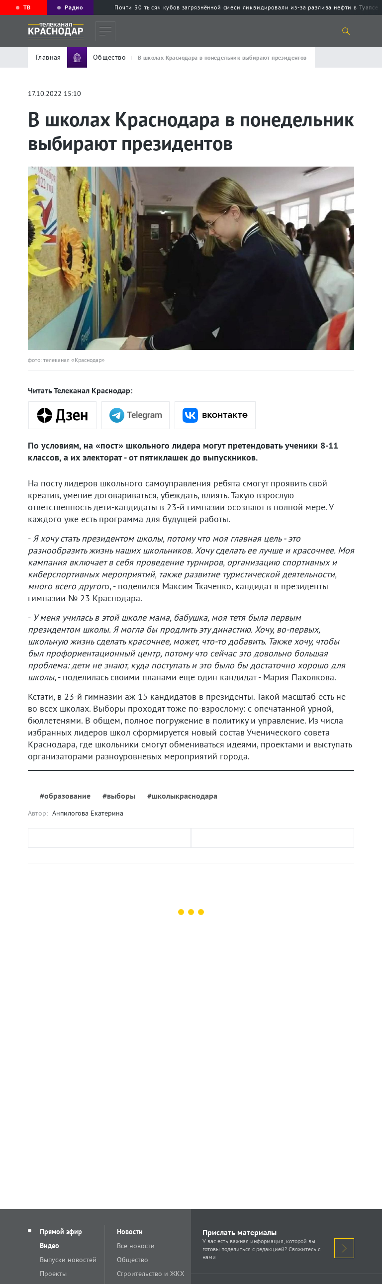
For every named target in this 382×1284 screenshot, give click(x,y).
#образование (65, 796)
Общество (132, 1259)
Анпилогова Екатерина (87, 813)
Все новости (136, 1245)
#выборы (118, 796)
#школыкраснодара (182, 796)
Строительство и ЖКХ (151, 1273)
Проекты (53, 1273)
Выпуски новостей (68, 1259)
